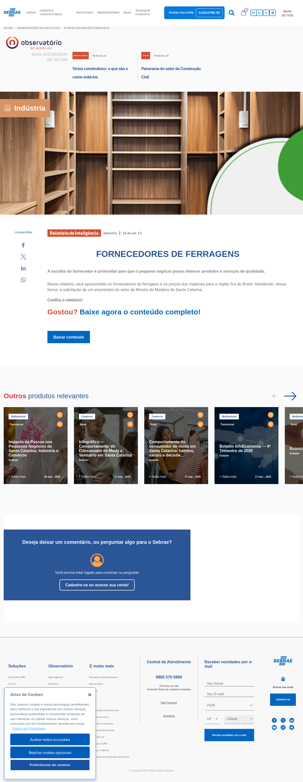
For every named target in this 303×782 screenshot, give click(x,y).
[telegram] (291, 727)
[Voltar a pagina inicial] (14, 12)
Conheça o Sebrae (99, 750)
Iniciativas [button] (84, 12)
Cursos (11, 683)
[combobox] (229, 706)
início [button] (31, 12)
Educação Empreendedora (103, 677)
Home (8, 28)
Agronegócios (55, 677)
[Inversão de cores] (272, 13)
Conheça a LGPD (98, 743)
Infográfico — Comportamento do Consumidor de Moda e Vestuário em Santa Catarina (105, 448)
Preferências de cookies (50, 765)
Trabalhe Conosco (99, 716)
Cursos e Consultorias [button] (51, 12)
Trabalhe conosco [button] (142, 12)
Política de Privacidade (101, 730)
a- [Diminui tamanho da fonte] (259, 13)
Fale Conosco (169, 702)
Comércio (53, 683)
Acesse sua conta (181, 12)
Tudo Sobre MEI (16, 677)
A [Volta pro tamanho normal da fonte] (266, 13)
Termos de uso (96, 736)
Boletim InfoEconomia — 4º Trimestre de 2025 (245, 448)
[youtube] (274, 727)
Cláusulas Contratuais (101, 723)
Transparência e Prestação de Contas (109, 756)
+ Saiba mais (17, 476)
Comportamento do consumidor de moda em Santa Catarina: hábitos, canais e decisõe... (172, 448)
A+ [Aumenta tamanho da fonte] (254, 13)
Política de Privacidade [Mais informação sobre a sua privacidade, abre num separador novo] (28, 728)
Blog (91, 703)
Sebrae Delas (96, 683)
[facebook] (274, 720)
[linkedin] (291, 720)
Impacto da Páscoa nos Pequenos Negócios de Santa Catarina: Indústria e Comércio (33, 448)
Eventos (93, 690)
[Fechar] (89, 694)
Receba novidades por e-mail (229, 735)
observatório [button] (108, 12)
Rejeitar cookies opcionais (50, 752)
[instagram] (283, 727)
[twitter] (283, 720)
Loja (91, 696)
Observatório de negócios (38, 28)
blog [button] (127, 12)
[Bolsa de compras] (243, 12)
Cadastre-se (209, 13)
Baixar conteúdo (68, 337)
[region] (50, 733)
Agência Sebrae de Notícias (104, 710)
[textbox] (232, 705)
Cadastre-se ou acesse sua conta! (97, 585)
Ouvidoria (169, 716)
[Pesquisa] (231, 12)
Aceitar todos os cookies (50, 739)
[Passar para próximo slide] (290, 396)
